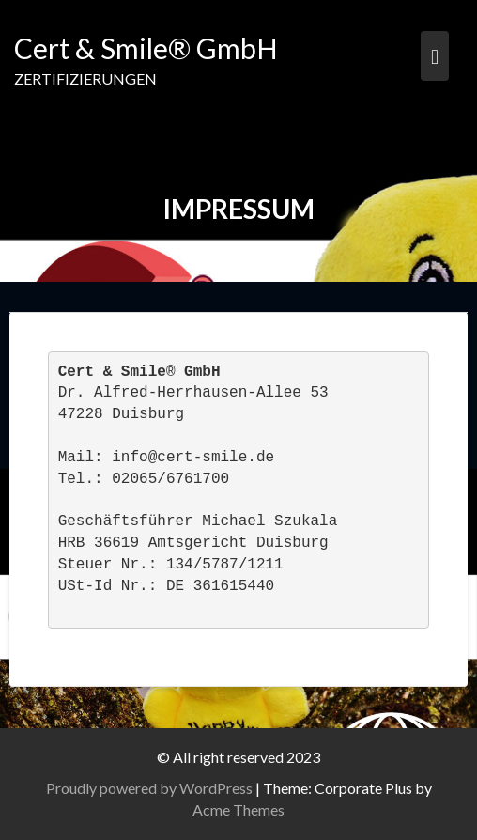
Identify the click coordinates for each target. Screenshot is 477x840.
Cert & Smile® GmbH (146, 48)
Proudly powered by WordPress (149, 788)
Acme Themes (238, 809)
